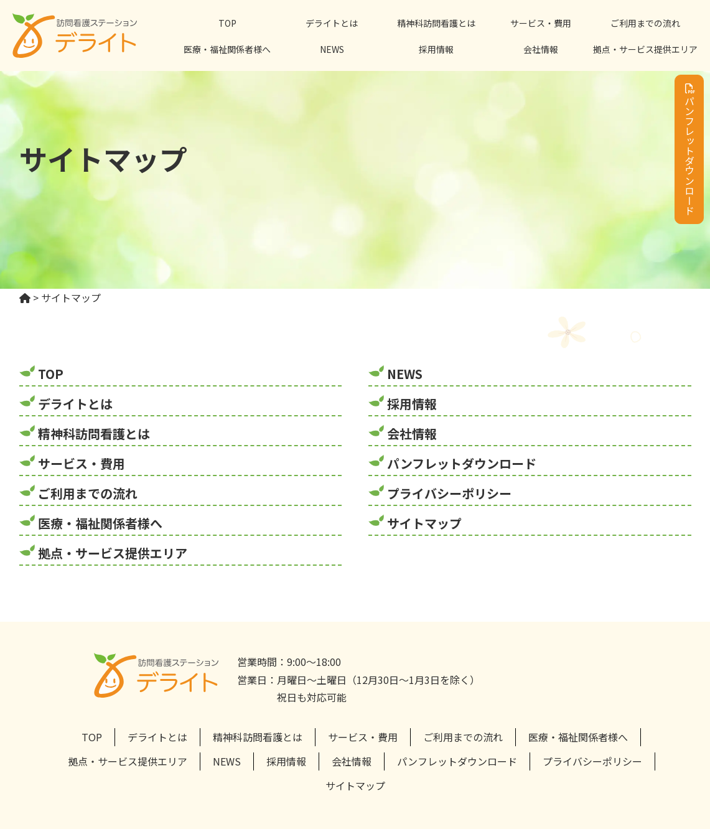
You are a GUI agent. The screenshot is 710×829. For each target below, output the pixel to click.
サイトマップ (424, 523)
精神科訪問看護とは (436, 23)
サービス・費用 (540, 23)
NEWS (332, 49)
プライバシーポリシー (449, 493)
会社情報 (540, 49)
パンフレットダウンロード (689, 149)
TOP (227, 23)
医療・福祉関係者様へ (227, 49)
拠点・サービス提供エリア (645, 49)
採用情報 (436, 49)
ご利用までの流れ (645, 23)
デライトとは (332, 23)
